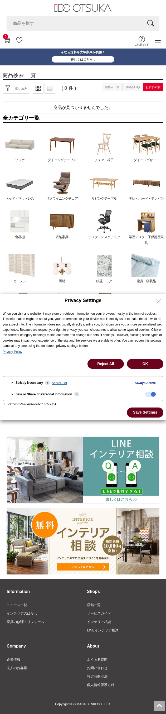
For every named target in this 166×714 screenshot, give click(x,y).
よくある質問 (97, 660)
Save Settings (145, 412)
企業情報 (13, 660)
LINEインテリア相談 (103, 630)
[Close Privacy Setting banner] (158, 301)
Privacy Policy (12, 352)
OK (145, 364)
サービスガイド (99, 613)
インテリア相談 (99, 622)
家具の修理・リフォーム (25, 622)
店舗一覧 (94, 605)
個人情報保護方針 (100, 685)
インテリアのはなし (22, 613)
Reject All (105, 364)
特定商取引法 (97, 676)
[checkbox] (150, 394)
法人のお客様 (17, 668)
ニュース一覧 (17, 605)
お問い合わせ (97, 668)
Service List (59, 383)
